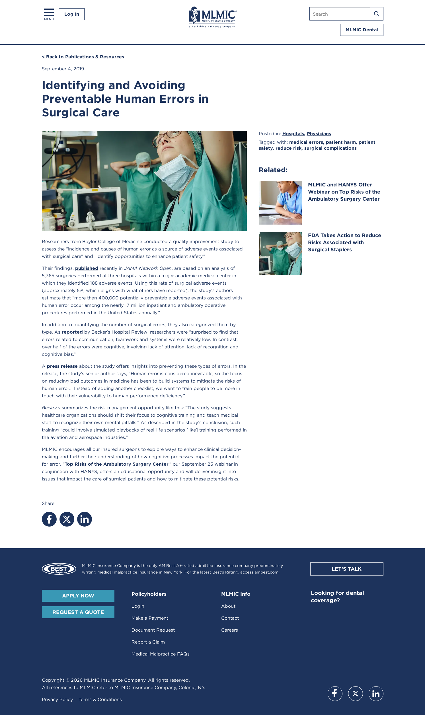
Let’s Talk (347, 569)
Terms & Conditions (100, 699)
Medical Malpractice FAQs (161, 654)
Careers (229, 630)
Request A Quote (78, 612)
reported (72, 332)
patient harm (341, 142)
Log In (71, 14)
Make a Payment (150, 618)
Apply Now (78, 596)
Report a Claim (148, 642)
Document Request (153, 630)
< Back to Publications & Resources (83, 56)
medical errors (306, 142)
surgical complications (330, 148)
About (228, 606)
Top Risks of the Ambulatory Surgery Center (117, 464)
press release (62, 366)
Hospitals (293, 133)
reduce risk (288, 148)
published (86, 268)
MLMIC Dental (362, 29)
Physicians (319, 133)
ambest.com (266, 572)
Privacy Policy (57, 699)
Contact (230, 618)
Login (138, 606)
